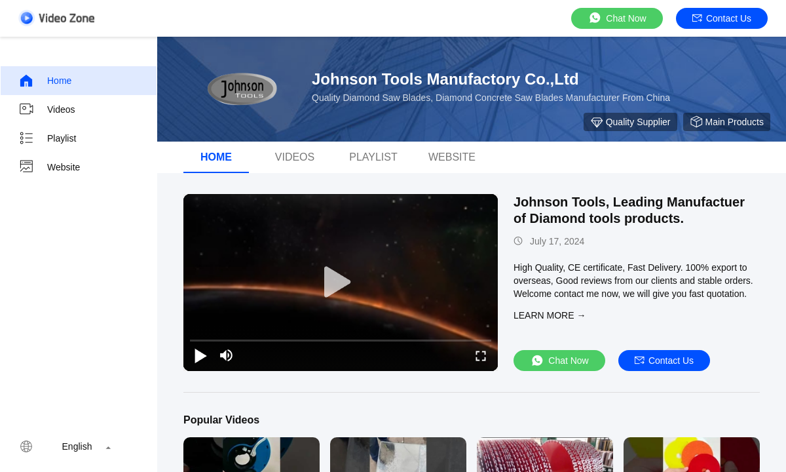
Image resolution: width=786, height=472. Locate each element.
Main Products (727, 121)
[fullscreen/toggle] (481, 355)
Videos (46, 109)
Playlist (47, 138)
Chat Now (617, 18)
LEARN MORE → (550, 315)
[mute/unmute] (227, 355)
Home (44, 80)
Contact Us (721, 18)
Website (49, 167)
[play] (340, 282)
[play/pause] (200, 355)
